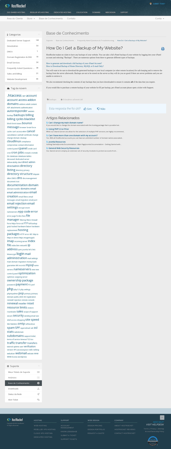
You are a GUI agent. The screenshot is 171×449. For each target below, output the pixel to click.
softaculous (30, 324)
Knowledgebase (69, 432)
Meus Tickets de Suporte (23, 372)
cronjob (27, 153)
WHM (36, 353)
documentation (17, 185)
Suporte (49, 40)
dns (19, 178)
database (14, 156)
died (20, 162)
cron (9, 153)
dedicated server (22, 159)
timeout (24, 339)
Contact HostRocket (125, 433)
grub (9, 226)
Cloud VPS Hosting (43, 433)
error (34, 211)
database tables (24, 156)
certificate (28, 135)
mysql (30, 265)
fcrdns (19, 216)
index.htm (16, 245)
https (21, 237)
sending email (29, 316)
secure (9, 316)
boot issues (16, 123)
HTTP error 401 (26, 234)
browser (23, 127)
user (21, 346)
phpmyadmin (12, 293)
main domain (12, 262)
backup (10, 115)
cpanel (22, 148)
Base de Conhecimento (51, 18)
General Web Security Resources (62, 148)
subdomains (15, 336)
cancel (31, 131)
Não (101, 109)
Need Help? (152, 423)
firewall (34, 220)
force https (11, 223)
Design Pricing (95, 426)
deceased (11, 159)
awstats (31, 111)
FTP (26, 223)
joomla (25, 249)
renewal (12, 303)
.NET (24, 96)
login (20, 253)
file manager (18, 218)
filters (28, 220)
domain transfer (13, 189)
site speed (32, 319)
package (27, 280)
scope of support (31, 312)
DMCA (14, 178)
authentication (27, 107)
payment (22, 284)
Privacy (153, 429)
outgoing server (21, 277)
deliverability (12, 162)
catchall (20, 135)
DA (8, 156)
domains (25, 188)
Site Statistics (12, 324)
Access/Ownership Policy (154, 431)
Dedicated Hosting (62, 12)
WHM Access (12, 357)
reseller (22, 303)
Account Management (67, 427)
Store (31, 18)
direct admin (28, 162)
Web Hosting (40, 426)
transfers (32, 343)
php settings (25, 289)
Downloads (23, 388)
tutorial (10, 346)
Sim (88, 109)
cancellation (12, 135)
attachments (16, 107)
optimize (10, 277)
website (30, 353)
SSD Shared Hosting (16, 12)
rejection (17, 300)
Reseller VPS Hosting (39, 12)
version (10, 350)
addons (22, 104)
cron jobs (17, 152)
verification (30, 346)
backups (19, 115)
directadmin (13, 165)
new (33, 269)
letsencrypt (11, 254)
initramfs (23, 245)
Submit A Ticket (68, 435)
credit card (32, 148)
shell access (12, 320)
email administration (18, 192)
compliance (26, 141)
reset (30, 303)
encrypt (22, 208)
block (9, 123)
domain (33, 185)
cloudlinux (14, 141)
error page (11, 216)
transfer (21, 343)
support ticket (30, 336)
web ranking (34, 350)
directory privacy (22, 170)
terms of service (13, 339)
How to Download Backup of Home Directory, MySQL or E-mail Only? (75, 66)
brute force (31, 127)
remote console (28, 300)
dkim (9, 178)
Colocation (81, 12)
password (11, 285)
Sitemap (161, 429)
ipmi (20, 249)
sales (20, 311)
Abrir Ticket (23, 399)
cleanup (23, 138)
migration (22, 262)
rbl (25, 297)
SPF (17, 328)
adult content (31, 104)
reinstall (10, 300)
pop (21, 293)
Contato (71, 18)
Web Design (110, 12)
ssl (35, 328)
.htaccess (14, 95)
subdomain (18, 332)
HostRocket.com (18, 420)
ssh (32, 328)
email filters (23, 197)
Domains (96, 12)
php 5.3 (17, 289)
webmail (21, 353)
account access (17, 100)
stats (10, 332)
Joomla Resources (56, 142)
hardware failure (24, 226)
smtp (21, 323)
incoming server (20, 241)
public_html (18, 297)
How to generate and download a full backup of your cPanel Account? (74, 63)
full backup (32, 223)
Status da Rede (23, 394)
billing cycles (15, 119)
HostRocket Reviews (125, 429)
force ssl (19, 223)
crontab (34, 153)
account (31, 95)
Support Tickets (69, 439)
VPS (15, 350)
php (10, 288)
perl (33, 285)
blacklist (29, 119)
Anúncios (23, 377)
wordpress (22, 357)
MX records (20, 265)
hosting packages (17, 232)
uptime (16, 346)
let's (30, 249)
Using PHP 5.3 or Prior (57, 129)
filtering (23, 220)
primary (27, 293)
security (18, 315)
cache (9, 131)
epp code (24, 211)
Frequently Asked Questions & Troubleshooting (95, 40)
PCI (29, 285)
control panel (12, 148)
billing (29, 115)
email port (33, 200)
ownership (14, 280)
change (35, 135)
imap (10, 241)
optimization (27, 273)
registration (31, 297)
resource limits (17, 307)
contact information (26, 145)
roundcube (11, 312)
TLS (28, 339)
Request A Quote (96, 433)
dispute (36, 174)
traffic (11, 343)
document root (13, 181)
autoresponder (17, 111)
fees (23, 216)
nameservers (22, 269)
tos (32, 339)
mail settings (33, 258)
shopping (21, 320)
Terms (146, 429)
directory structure (20, 174)
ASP (8, 107)
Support (124, 12)
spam (11, 328)
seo (37, 316)
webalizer (11, 353)
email (33, 188)
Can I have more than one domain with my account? (72, 135)
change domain (13, 138)
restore (31, 308)
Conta (159, 18)
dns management (30, 178)
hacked (14, 226)
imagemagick (29, 237)
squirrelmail (25, 328)
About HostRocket (124, 426)
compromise (12, 145)
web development (23, 350)
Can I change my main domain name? (64, 122)
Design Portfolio (96, 429)
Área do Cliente (15, 18)
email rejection (17, 203)
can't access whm (19, 131)
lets (33, 249)
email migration (22, 200)
